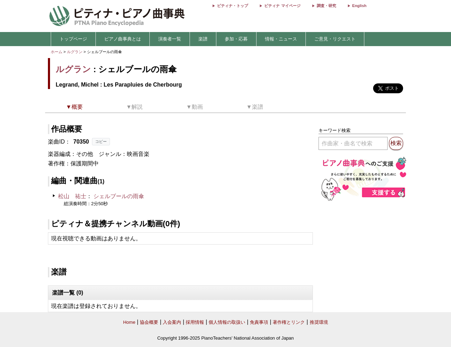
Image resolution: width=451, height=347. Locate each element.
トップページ (73, 39)
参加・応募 (236, 39)
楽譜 (203, 39)
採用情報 (195, 322)
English (359, 6)
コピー (101, 141)
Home (129, 322)
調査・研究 (326, 6)
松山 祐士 (72, 196)
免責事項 (259, 322)
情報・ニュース (281, 39)
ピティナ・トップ (232, 6)
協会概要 (149, 322)
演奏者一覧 (169, 39)
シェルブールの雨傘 (118, 196)
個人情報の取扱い (227, 322)
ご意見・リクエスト (335, 39)
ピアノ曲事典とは (122, 39)
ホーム (56, 52)
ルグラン (74, 52)
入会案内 (172, 322)
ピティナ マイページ (282, 6)
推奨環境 (319, 322)
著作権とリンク (289, 322)
